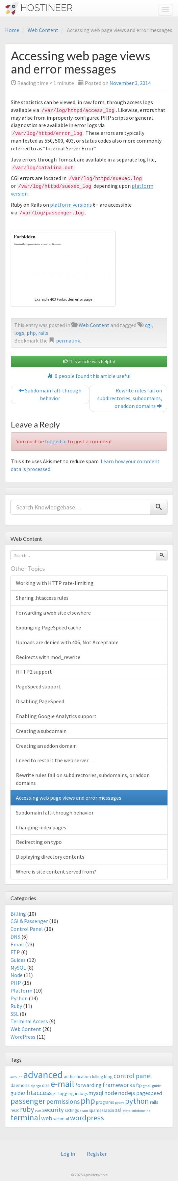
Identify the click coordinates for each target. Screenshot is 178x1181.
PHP (15, 982)
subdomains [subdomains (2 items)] (140, 1111)
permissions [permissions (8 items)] (63, 1101)
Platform (21, 990)
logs (19, 332)
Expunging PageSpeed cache (48, 627)
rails (43, 332)
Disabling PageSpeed (40, 701)
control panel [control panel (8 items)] (132, 1076)
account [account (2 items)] (16, 1077)
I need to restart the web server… (55, 760)
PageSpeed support (38, 686)
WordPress (22, 1036)
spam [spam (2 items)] (84, 1111)
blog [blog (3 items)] (108, 1077)
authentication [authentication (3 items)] (77, 1077)
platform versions (71, 204)
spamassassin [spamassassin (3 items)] (101, 1110)
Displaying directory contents (50, 856)
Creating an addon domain (46, 745)
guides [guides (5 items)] (18, 1093)
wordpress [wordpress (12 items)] (87, 1117)
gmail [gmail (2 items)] (147, 1086)
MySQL (18, 967)
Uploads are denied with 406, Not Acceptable (67, 642)
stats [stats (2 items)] (126, 1111)
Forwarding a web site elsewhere (53, 612)
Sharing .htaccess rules (42, 597)
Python (19, 998)
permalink (68, 340)
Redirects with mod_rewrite (48, 657)
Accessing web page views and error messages (68, 797)
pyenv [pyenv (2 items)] (119, 1102)
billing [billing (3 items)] (97, 1077)
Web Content (43, 30)
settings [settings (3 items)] (72, 1110)
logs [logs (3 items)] (83, 1093)
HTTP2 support (34, 671)
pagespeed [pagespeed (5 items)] (149, 1093)
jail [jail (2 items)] (55, 1094)
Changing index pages (41, 827)
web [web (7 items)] (46, 1118)
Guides (18, 959)
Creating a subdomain (41, 731)
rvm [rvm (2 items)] (38, 1111)
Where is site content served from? (56, 871)
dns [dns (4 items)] (46, 1085)
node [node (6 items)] (110, 1093)
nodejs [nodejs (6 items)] (126, 1093)
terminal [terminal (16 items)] (25, 1117)
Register (97, 1153)
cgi (148, 325)
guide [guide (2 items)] (156, 1086)
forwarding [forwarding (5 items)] (88, 1085)
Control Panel (26, 928)
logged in (56, 441)
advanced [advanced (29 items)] (43, 1074)
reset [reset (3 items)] (14, 1110)
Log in (68, 1153)
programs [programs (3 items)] (105, 1102)
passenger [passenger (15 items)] (27, 1101)
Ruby (16, 1006)
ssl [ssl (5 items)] (118, 1109)
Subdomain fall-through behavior (50, 394)
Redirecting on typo (39, 841)
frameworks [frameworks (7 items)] (119, 1085)
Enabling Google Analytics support (56, 716)
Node (16, 975)
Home (12, 30)
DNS (15, 936)
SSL (14, 1013)
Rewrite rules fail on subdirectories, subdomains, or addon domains (129, 398)
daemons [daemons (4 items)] (20, 1085)
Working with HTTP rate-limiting (55, 583)
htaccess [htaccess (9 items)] (39, 1092)
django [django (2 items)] (36, 1086)
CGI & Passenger (29, 921)
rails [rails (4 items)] (154, 1102)
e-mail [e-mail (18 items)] (62, 1084)
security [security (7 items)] (53, 1110)
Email (17, 944)
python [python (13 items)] (137, 1101)
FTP (15, 952)
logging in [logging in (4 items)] (68, 1093)
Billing (18, 913)
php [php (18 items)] (88, 1100)
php (31, 332)
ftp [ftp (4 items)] (139, 1085)
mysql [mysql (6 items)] (95, 1093)
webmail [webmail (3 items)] (61, 1119)
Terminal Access (29, 1021)
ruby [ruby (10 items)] (27, 1109)
